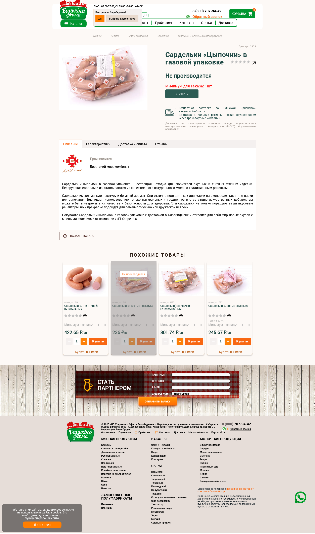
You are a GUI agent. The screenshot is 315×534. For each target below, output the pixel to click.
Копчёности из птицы (113, 471)
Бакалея (159, 440)
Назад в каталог (83, 237)
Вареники (106, 509)
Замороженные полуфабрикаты (116, 498)
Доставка (232, 24)
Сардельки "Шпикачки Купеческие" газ (175, 308)
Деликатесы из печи (113, 453)
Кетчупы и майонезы (163, 449)
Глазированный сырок (213, 482)
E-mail (156, 388)
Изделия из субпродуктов (116, 475)
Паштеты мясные (111, 467)
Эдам (154, 516)
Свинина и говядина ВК (114, 449)
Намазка (106, 489)
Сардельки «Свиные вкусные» (228, 307)
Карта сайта (218, 433)
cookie (57, 512)
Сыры (156, 467)
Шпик (104, 482)
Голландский (158, 487)
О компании (108, 433)
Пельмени (107, 505)
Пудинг (204, 464)
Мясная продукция (119, 440)
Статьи (213, 24)
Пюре (154, 453)
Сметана (205, 456)
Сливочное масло (210, 446)
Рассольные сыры (162, 509)
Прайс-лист (170, 24)
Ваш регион (160, 395)
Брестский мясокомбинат (109, 168)
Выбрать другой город (129, 18)
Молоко (204, 471)
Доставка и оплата (132, 145)
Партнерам (125, 433)
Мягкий (155, 520)
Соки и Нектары (160, 446)
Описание (70, 145)
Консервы (157, 460)
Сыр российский (160, 502)
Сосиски (106, 460)
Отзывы (161, 145)
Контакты (193, 24)
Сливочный (158, 476)
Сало (104, 485)
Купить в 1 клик (86, 353)
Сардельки (107, 464)
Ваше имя (158, 376)
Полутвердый (159, 491)
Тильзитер (157, 505)
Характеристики (98, 145)
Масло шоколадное (211, 453)
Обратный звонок (201, 17)
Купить (98, 342)
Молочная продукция (220, 440)
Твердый (156, 494)
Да (106, 18)
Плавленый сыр (209, 467)
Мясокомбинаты (198, 433)
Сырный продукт (161, 523)
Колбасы (106, 446)
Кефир (203, 475)
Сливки (204, 478)
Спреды (204, 449)
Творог (204, 460)
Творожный (158, 480)
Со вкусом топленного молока (168, 498)
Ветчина (106, 478)
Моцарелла (157, 512)
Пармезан (157, 473)
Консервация (158, 456)
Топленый (157, 483)
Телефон (158, 382)
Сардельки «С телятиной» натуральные (81, 308)
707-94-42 (236, 425)
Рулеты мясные (110, 456)
